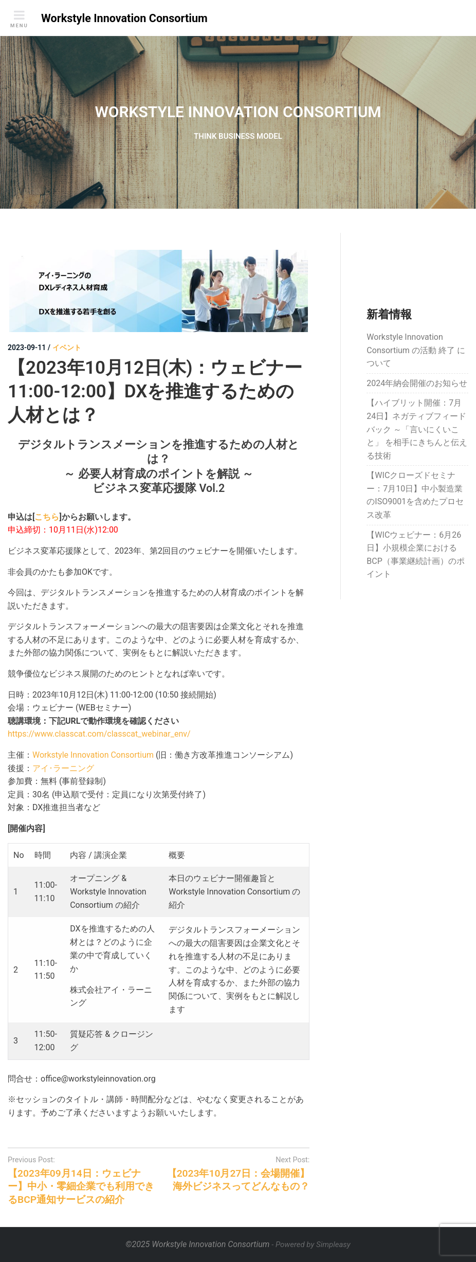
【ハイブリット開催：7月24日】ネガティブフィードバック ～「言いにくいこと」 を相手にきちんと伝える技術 (417, 429)
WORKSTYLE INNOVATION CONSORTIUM (238, 112)
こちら (46, 517)
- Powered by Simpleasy (310, 1244)
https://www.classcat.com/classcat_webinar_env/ (99, 734)
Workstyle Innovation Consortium (93, 755)
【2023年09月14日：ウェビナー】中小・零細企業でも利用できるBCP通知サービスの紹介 (81, 1186)
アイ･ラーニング (63, 768)
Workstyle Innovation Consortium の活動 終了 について (416, 350)
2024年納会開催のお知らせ (417, 383)
